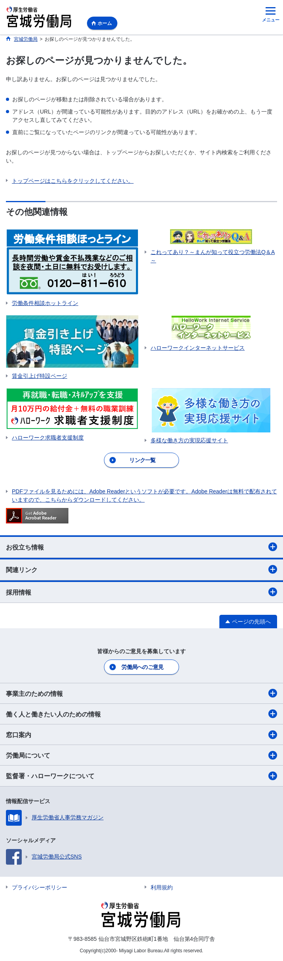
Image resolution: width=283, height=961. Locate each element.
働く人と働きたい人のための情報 (141, 713)
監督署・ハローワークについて (141, 775)
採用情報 (141, 592)
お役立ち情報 (141, 546)
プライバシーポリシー (39, 887)
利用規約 (162, 887)
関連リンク (141, 569)
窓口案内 (141, 734)
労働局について (141, 755)
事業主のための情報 (141, 693)
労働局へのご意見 (142, 667)
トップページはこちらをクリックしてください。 (73, 181)
